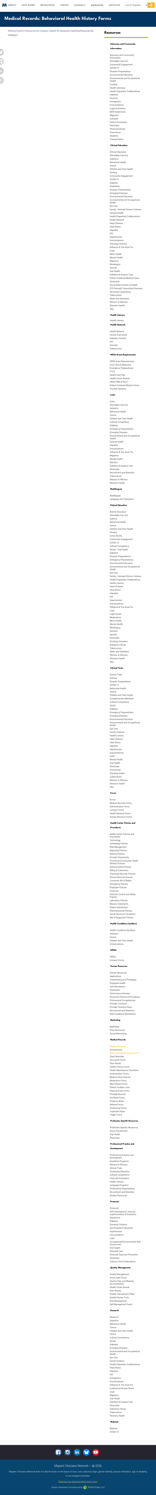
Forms (113, 799)
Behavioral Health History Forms (125, 1053)
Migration (114, 115)
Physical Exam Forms (120, 1091)
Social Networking (118, 1033)
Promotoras (115, 132)
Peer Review (115, 1291)
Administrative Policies (120, 867)
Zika (112, 309)
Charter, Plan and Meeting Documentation (122, 1282)
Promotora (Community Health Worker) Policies (124, 862)
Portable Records (118, 1094)
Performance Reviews (120, 993)
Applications (115, 976)
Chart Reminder (117, 1056)
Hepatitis (114, 94)
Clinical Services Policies (121, 877)
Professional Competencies (122, 1000)
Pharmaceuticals (117, 129)
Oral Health (115, 271)
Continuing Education (120, 1171)
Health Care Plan (117, 375)
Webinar (113, 1428)
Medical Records (117, 1046)
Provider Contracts (118, 1003)
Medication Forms (118, 1080)
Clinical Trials (116, 1168)
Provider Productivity (119, 857)
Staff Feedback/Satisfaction (123, 1014)
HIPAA (113, 957)
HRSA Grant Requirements (122, 361)
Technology (115, 840)
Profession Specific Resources (124, 1127)
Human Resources (118, 973)
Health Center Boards (120, 378)
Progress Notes (117, 1101)
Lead (112, 250)
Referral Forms (116, 1104)
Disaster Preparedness (120, 71)
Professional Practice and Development (121, 1156)
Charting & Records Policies (122, 874)
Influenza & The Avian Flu (121, 247)
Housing (113, 98)
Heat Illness (115, 227)
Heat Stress (115, 742)
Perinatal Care (116, 1251)
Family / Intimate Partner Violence (125, 209)
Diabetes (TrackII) (118, 338)
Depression (115, 1217)
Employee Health (117, 983)
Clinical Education (118, 152)
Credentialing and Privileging (123, 979)
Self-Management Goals (121, 1304)
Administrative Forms (120, 806)
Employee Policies (118, 887)
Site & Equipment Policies (121, 917)
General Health (116, 213)
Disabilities (115, 186)
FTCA (112, 371)
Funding (113, 84)
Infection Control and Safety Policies (123, 895)
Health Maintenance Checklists (124, 1070)
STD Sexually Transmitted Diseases (126, 288)
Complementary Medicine (122, 698)
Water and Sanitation (119, 298)
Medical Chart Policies (120, 1077)
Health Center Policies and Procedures (122, 835)
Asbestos (114, 159)
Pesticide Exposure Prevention (124, 1254)
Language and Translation (122, 499)
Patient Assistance (118, 122)
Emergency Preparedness (121, 368)
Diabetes (114, 183)
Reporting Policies (118, 850)
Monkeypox (115, 264)
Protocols (114, 1208)
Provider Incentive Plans (121, 1007)
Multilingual (115, 495)
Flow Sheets (115, 1063)
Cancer (113, 165)
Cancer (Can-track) (118, 335)
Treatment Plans (117, 1111)
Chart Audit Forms (118, 1278)
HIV (111, 233)
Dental (113, 705)
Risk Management (118, 847)
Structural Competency (120, 292)
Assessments (116, 1050)
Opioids (113, 268)
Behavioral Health (118, 162)
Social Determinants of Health (123, 285)
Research (114, 1317)
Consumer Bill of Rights (121, 880)
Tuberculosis (116, 295)
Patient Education (118, 512)
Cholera (113, 172)
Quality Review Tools (119, 1297)
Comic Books (116, 536)
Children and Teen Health (121, 169)
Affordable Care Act (119, 61)
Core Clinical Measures (120, 365)
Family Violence (117, 732)
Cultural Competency (119, 422)
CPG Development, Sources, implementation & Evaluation (123, 1213)
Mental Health (116, 257)
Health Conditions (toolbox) (122, 930)
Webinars (97, 5)
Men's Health (116, 254)
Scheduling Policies (119, 843)
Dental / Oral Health (119, 549)
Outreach (114, 119)
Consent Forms (117, 810)
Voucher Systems (118, 389)
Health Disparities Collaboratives (125, 91)
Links (112, 401)
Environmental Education (121, 75)
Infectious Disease (118, 244)
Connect (79, 5)
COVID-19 (114, 68)
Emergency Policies (119, 884)
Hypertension (116, 237)
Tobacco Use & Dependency (123, 1261)
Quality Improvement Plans (122, 1294)
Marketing (114, 1027)
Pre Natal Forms (117, 1098)
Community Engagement (121, 64)
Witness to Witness (118, 302)
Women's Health (117, 305)
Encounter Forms (118, 1060)
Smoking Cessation (119, 641)
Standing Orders (117, 773)
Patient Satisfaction (119, 907)
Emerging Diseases (118, 193)
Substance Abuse (118, 645)
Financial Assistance (119, 1178)
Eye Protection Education (121, 1228)
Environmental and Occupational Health (125, 79)
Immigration (115, 101)
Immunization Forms (119, 1074)
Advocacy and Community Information (122, 56)
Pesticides (114, 125)
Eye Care (114, 206)
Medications (115, 617)
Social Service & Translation (122, 914)
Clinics (113, 1334)
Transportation (116, 139)
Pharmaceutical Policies (121, 911)
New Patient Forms (118, 1084)
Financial (114, 891)
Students (114, 136)
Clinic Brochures (117, 1030)
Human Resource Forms (121, 817)
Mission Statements (119, 904)
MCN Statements (118, 112)
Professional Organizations (122, 1188)
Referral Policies (117, 854)
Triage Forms (116, 1115)
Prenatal (113, 345)
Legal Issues (115, 614)
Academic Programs (119, 1161)
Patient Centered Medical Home (124, 278)
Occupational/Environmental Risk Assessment (125, 1243)
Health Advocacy (117, 88)
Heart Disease (116, 223)
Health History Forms (119, 1067)
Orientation (115, 990)
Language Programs (119, 1185)
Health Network (117, 220)
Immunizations (117, 105)
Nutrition (114, 462)
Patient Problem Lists (120, 1087)
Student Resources (118, 1195)
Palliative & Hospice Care (121, 274)
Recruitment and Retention (122, 472)
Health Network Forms (120, 813)
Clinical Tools (116, 674)
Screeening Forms (118, 1108)
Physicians (115, 1138)
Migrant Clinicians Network (4, 6)
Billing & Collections (119, 870)
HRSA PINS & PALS (118, 382)
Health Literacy (117, 320)
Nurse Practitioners (119, 1131)
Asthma (113, 519)
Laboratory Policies (118, 900)
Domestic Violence (118, 1224)
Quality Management (119, 1274)
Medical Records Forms (121, 803)
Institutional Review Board (122, 1388)
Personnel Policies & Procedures (125, 997)
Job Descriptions (117, 986)
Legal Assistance (118, 108)
